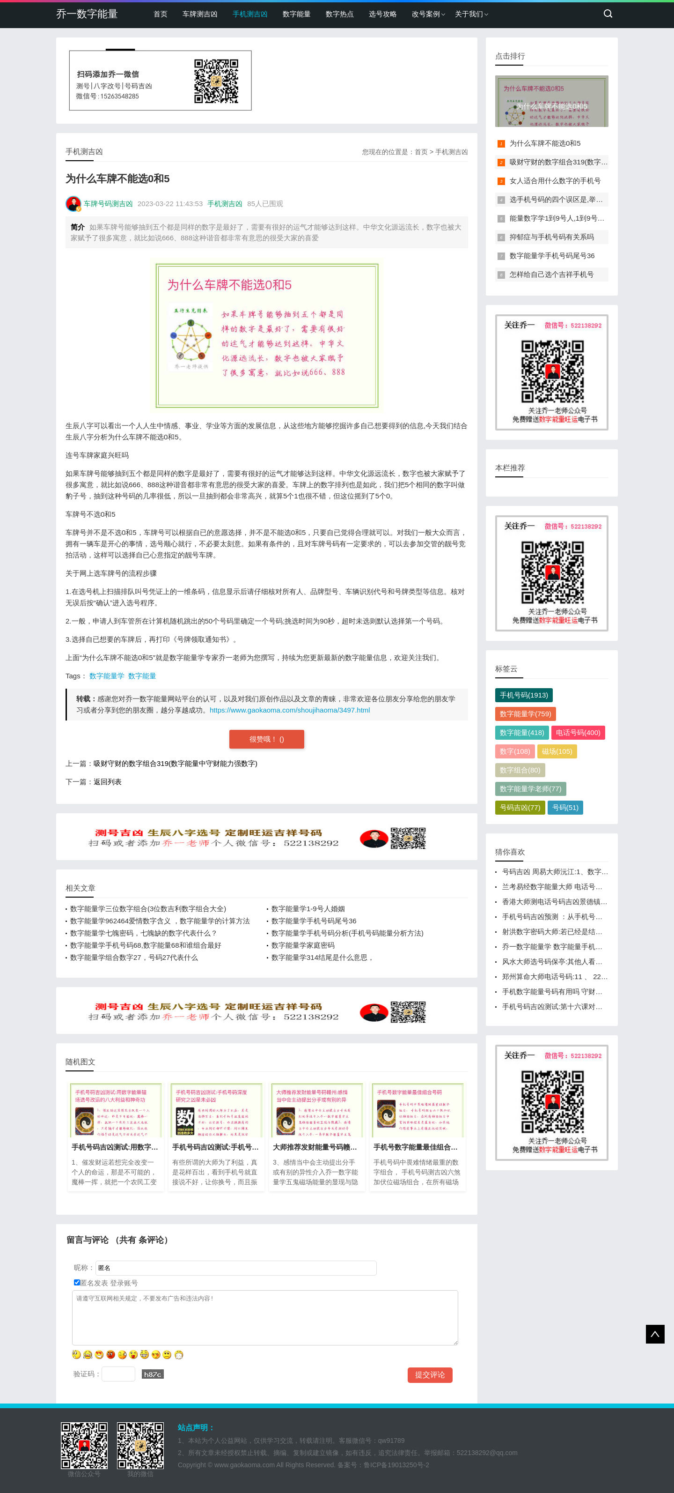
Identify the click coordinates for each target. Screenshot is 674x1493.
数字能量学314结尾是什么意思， (322, 957)
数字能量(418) (522, 732)
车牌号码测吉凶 (108, 204)
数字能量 (297, 14)
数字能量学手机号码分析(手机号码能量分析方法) (347, 933)
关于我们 (469, 14)
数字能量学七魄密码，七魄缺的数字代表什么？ (144, 933)
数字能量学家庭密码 (303, 945)
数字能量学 (107, 676)
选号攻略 (383, 14)
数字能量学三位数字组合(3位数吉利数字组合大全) (148, 909)
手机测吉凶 (250, 14)
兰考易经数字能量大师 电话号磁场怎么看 (566, 887)
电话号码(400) (578, 732)
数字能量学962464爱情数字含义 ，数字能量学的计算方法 (160, 921)
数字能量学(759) (525, 714)
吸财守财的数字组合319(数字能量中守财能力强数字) (175, 763)
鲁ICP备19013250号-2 (396, 1465)
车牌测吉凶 (200, 14)
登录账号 (123, 1283)
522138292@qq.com (487, 1452)
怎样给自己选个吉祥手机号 (552, 274)
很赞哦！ (264, 739)
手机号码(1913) (524, 695)
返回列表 (108, 782)
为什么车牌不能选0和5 (545, 143)
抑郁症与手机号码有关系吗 (552, 237)
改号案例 (426, 14)
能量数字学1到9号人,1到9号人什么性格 (571, 218)
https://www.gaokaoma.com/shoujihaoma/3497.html (290, 710)
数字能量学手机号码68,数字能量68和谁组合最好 (145, 945)
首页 (161, 14)
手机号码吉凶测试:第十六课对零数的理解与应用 (577, 1006)
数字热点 (340, 14)
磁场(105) (557, 751)
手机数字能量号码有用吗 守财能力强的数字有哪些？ (584, 991)
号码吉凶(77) (520, 807)
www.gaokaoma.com (244, 1465)
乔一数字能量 (87, 14)
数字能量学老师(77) (531, 789)
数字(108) (515, 751)
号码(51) (565, 807)
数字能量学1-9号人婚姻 (308, 909)
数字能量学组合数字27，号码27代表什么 (134, 957)
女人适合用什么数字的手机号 (555, 181)
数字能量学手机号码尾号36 (314, 921)
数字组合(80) (520, 770)
